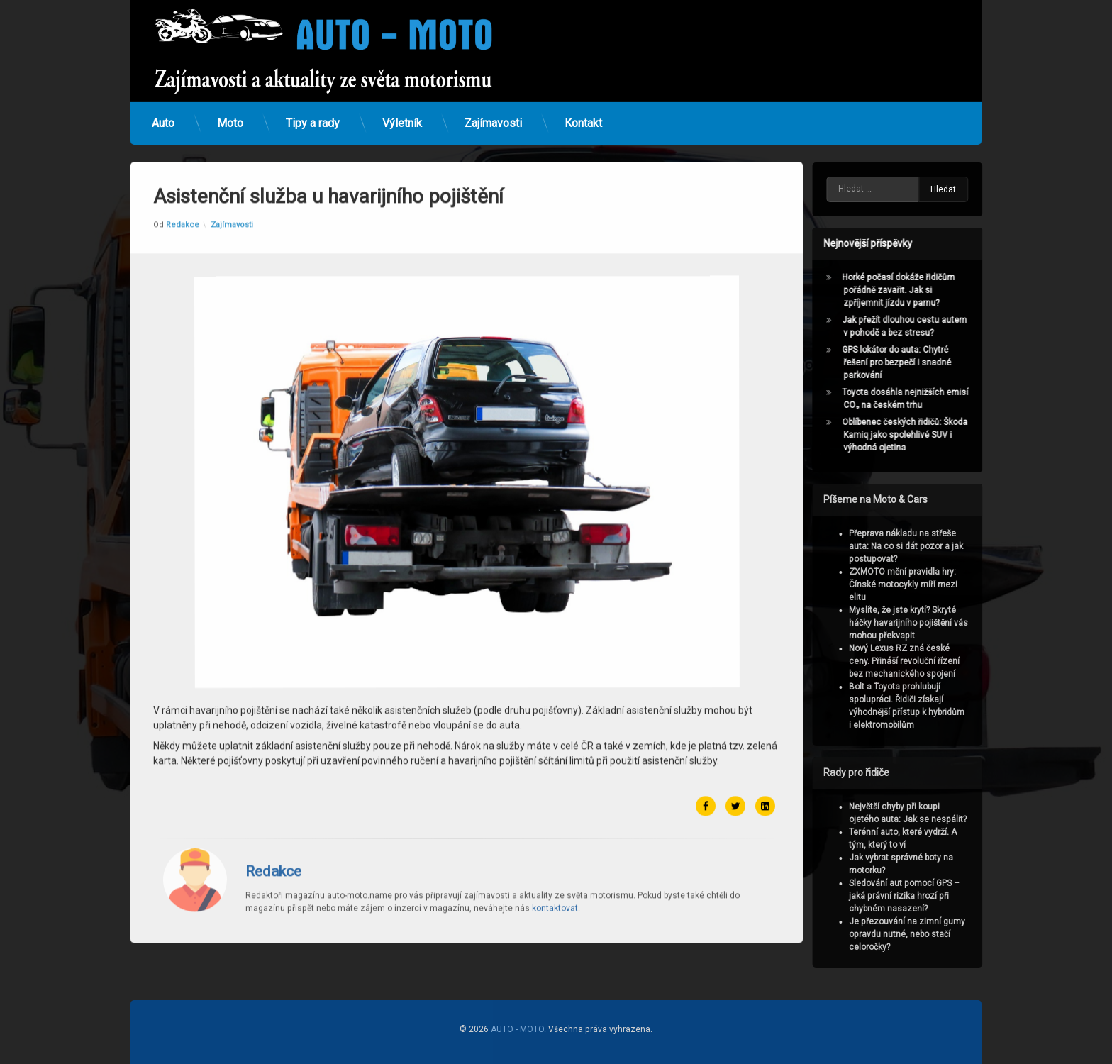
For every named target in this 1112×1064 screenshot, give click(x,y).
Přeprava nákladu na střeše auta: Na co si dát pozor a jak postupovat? (918, 546)
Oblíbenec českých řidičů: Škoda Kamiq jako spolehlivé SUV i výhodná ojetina (916, 435)
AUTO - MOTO (517, 1029)
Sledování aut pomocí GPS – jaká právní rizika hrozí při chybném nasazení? (916, 896)
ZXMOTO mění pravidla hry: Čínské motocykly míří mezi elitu (915, 584)
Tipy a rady (313, 113)
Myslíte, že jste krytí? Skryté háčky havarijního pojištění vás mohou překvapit (920, 623)
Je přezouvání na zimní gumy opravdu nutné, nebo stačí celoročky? (919, 934)
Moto (230, 113)
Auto (163, 113)
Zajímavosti (493, 113)
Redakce (182, 166)
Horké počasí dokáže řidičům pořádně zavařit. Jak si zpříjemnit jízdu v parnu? (910, 290)
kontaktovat (555, 850)
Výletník (402, 113)
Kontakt (583, 113)
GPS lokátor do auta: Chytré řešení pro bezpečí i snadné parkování (908, 362)
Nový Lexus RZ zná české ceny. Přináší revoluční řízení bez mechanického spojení (916, 661)
